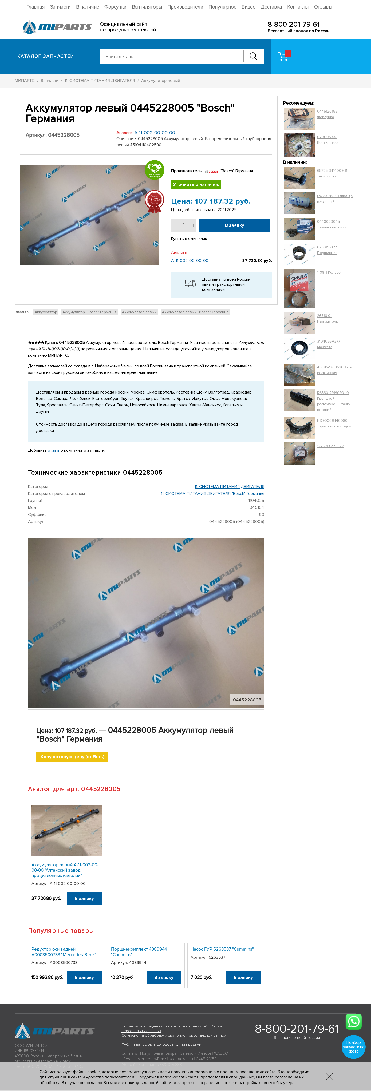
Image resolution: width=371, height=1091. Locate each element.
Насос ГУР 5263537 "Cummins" (222, 950)
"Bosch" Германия (236, 171)
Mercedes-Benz (151, 1059)
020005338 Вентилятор (327, 140)
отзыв (54, 450)
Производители (185, 7)
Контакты (298, 7)
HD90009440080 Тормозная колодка (334, 423)
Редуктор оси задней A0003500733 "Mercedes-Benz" (63, 952)
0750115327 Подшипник (327, 250)
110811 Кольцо (329, 272)
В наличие (87, 7)
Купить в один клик (189, 238)
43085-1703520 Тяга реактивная (334, 370)
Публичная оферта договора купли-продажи (161, 1044)
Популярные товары (158, 1054)
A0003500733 (64, 963)
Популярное (222, 7)
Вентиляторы (147, 7)
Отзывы (323, 7)
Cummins (129, 1054)
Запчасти (60, 7)
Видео (248, 7)
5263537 (217, 957)
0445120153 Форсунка (327, 114)
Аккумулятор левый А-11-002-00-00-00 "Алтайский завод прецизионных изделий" (64, 870)
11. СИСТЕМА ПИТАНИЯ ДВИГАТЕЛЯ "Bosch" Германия (212, 494)
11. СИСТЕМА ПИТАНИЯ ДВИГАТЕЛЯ (229, 486)
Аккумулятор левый (139, 312)
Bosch (129, 1059)
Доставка (271, 7)
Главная (35, 7)
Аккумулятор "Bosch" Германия (89, 312)
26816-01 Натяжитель (327, 319)
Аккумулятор (46, 312)
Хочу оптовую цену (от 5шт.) (72, 757)
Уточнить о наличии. (196, 185)
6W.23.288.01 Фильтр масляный (335, 199)
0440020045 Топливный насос (332, 224)
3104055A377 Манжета (328, 344)
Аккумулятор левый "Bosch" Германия (195, 312)
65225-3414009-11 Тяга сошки (332, 173)
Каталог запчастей (45, 56)
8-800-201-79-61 (294, 24)
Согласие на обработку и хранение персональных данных (173, 1036)
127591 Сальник (330, 446)
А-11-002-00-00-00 (154, 133)
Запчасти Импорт (195, 1054)
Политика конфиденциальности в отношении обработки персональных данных (171, 1029)
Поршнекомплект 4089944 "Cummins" (139, 952)
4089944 (137, 963)
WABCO (221, 1054)
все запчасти (181, 1059)
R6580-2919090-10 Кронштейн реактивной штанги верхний (334, 401)
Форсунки (115, 7)
